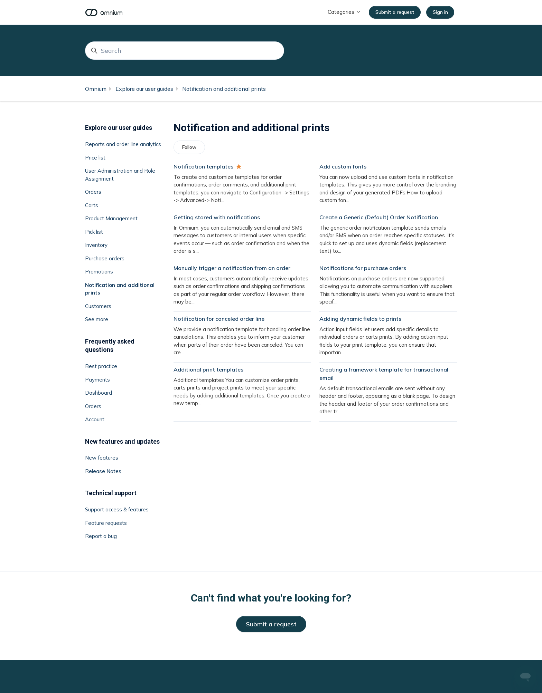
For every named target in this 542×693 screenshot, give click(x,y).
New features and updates (122, 441)
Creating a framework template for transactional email (383, 373)
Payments (97, 379)
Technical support (111, 493)
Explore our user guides (144, 88)
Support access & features (117, 509)
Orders (93, 192)
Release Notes (103, 471)
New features (101, 457)
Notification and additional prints (224, 88)
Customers (98, 306)
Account (94, 419)
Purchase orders (104, 258)
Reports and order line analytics (123, 144)
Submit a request (394, 12)
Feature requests (106, 523)
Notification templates (203, 166)
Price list (95, 157)
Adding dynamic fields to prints (360, 318)
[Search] (184, 50)
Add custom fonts (342, 166)
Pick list (94, 232)
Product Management (111, 218)
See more (96, 319)
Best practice (101, 366)
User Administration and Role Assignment (120, 174)
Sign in (440, 12)
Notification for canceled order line (219, 318)
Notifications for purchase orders (362, 267)
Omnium (95, 88)
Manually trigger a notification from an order (232, 267)
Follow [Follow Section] (189, 147)
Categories (344, 12)
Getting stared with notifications (217, 217)
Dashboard (98, 392)
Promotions (99, 271)
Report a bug (101, 536)
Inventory (96, 245)
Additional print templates (208, 369)
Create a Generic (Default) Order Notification (378, 217)
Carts (91, 205)
